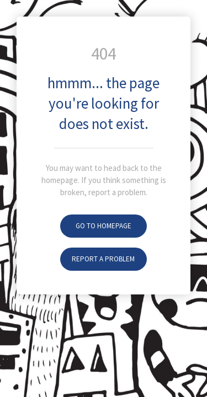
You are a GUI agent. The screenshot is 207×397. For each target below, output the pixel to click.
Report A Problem (103, 259)
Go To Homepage (103, 225)
